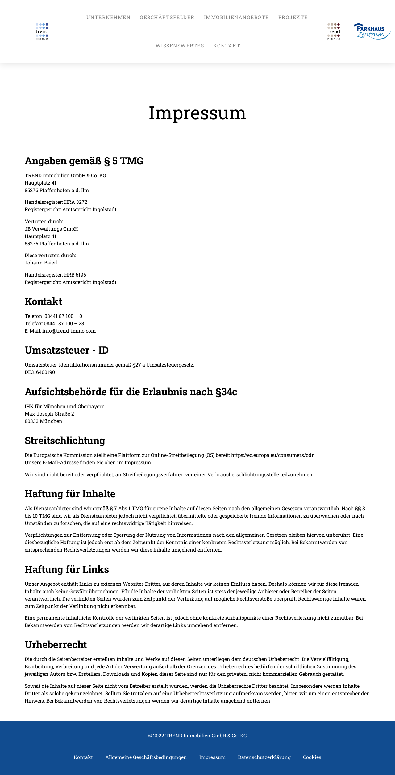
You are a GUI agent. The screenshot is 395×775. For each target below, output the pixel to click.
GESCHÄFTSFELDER (167, 17)
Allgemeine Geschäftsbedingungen (146, 757)
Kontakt (83, 757)
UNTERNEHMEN (108, 17)
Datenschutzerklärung (264, 757)
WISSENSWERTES (180, 45)
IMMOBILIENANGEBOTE (236, 17)
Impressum (212, 757)
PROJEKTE (293, 17)
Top (380, 760)
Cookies (312, 757)
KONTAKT (227, 45)
